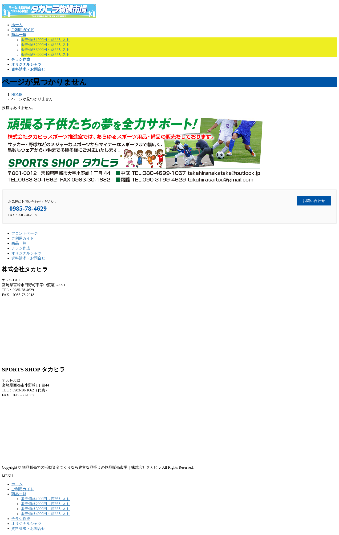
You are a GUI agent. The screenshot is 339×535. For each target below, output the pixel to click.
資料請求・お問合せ (28, 258)
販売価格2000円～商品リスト (45, 45)
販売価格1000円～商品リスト (45, 40)
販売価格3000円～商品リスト (45, 50)
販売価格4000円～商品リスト (45, 54)
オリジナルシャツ (26, 253)
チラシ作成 (20, 248)
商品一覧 (18, 243)
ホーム (17, 484)
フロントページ (24, 233)
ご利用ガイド (22, 238)
